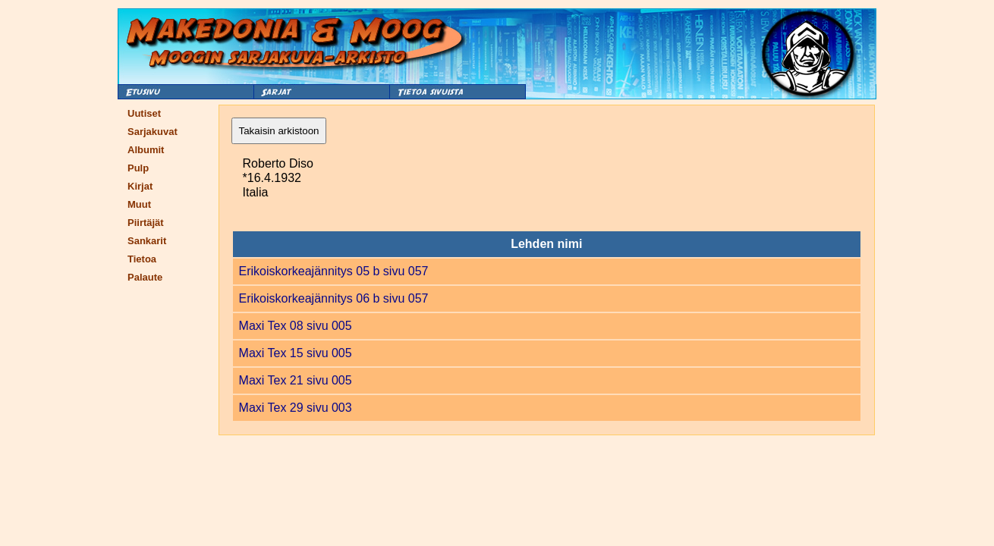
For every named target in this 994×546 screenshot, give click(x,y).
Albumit (145, 149)
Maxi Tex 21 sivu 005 (295, 380)
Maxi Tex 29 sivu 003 (295, 407)
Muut (139, 204)
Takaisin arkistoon (279, 130)
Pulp (138, 168)
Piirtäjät (145, 222)
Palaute (144, 277)
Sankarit (146, 240)
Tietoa (141, 259)
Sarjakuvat (152, 131)
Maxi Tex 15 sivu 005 (295, 353)
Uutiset (144, 113)
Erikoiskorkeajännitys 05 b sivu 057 (334, 271)
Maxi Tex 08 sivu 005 (295, 325)
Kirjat (140, 186)
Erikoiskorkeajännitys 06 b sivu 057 (334, 298)
